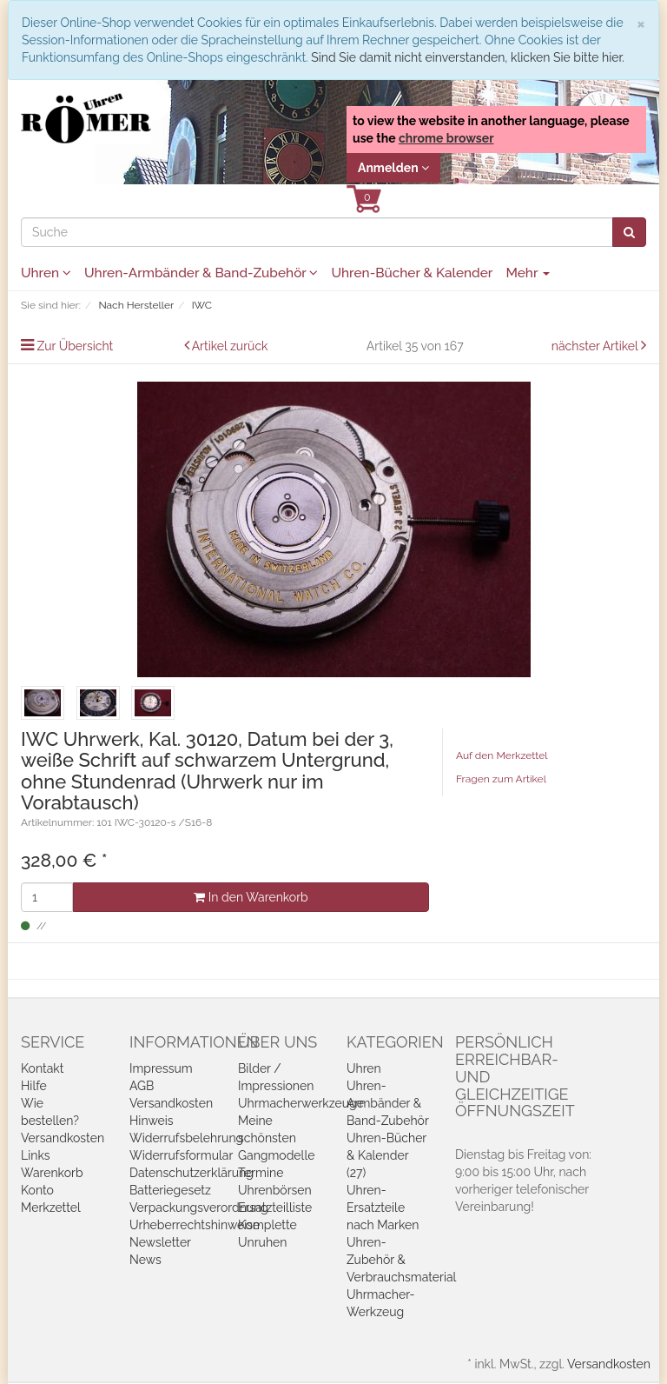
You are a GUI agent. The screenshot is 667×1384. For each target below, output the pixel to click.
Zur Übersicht (75, 346)
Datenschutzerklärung (191, 1173)
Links (35, 1155)
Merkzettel (51, 1207)
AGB (141, 1086)
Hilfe (34, 1086)
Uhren (46, 273)
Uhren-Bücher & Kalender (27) (386, 1155)
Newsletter (160, 1242)
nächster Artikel (596, 346)
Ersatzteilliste (275, 1207)
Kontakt (42, 1068)
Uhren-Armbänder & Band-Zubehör (201, 273)
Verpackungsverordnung (198, 1207)
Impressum (161, 1068)
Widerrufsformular (181, 1155)
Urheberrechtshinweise (194, 1225)
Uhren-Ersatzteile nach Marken (383, 1207)
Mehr (527, 273)
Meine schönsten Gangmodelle (276, 1138)
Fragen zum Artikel (501, 779)
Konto (37, 1190)
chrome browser (446, 138)
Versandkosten (62, 1138)
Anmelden (393, 168)
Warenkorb (52, 1173)
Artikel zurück (230, 346)
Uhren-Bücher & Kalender (411, 273)
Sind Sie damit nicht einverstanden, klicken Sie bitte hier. (467, 57)
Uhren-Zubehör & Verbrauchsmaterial (401, 1259)
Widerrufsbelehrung (186, 1138)
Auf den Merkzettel (501, 755)
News (145, 1260)
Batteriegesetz (170, 1190)
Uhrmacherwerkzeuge (301, 1103)
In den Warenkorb (250, 897)
